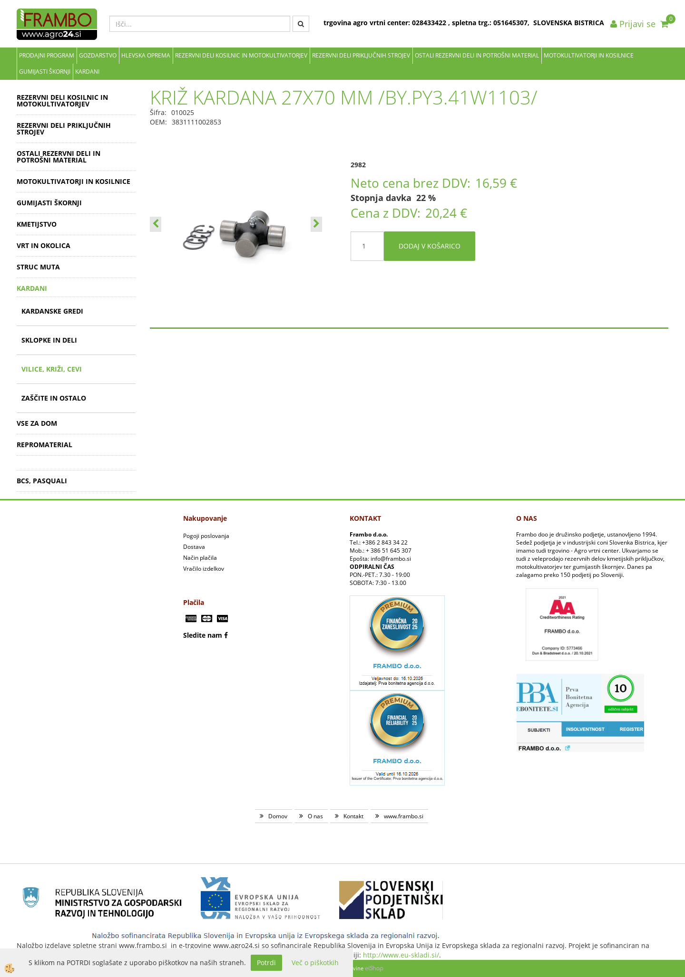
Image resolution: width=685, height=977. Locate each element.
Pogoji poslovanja (206, 536)
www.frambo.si (403, 816)
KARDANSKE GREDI (52, 311)
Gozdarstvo (98, 55)
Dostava (194, 547)
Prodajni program (46, 55)
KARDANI (87, 71)
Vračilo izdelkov (203, 569)
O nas (315, 816)
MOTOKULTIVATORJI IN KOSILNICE (589, 55)
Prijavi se (633, 23)
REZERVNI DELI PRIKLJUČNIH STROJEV (361, 55)
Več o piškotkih (315, 962)
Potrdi (266, 962)
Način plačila (200, 558)
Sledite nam (202, 635)
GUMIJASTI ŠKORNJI (44, 71)
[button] (316, 224)
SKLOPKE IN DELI (49, 340)
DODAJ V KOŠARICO (429, 245)
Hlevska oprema (145, 55)
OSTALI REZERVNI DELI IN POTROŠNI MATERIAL (477, 55)
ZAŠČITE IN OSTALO (53, 397)
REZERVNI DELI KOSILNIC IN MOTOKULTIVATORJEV (241, 55)
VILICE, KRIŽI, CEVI (51, 369)
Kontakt (353, 816)
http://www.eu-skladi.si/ (401, 954)
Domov (277, 816)
